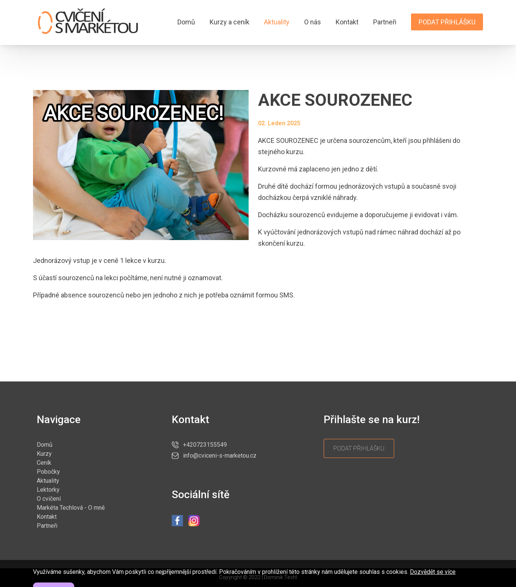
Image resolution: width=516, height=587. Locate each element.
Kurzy (44, 453)
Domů (186, 22)
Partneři (384, 22)
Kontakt (347, 22)
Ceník (44, 462)
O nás (312, 22)
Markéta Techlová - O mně (71, 507)
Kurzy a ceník (229, 22)
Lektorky (48, 489)
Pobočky (48, 471)
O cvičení (49, 498)
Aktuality (277, 22)
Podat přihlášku (447, 22)
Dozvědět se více (433, 580)
